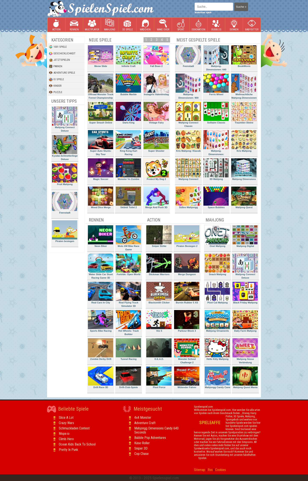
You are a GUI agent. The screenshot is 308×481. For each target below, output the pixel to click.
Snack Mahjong (217, 265)
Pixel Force (159, 378)
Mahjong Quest (243, 198)
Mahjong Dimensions (243, 169)
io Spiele (56, 79)
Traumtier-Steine (243, 113)
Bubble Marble (128, 85)
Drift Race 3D (100, 378)
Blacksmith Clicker (159, 293)
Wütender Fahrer (186, 378)
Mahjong (109, 25)
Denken (234, 25)
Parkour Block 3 (186, 321)
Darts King (128, 113)
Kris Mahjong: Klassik (188, 141)
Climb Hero (66, 439)
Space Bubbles (216, 198)
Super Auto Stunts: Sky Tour (100, 143)
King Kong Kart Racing (128, 143)
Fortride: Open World (128, 265)
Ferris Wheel (216, 85)
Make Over (163, 25)
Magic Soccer (100, 169)
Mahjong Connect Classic (188, 114)
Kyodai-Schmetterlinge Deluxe (65, 147)
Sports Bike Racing (100, 321)
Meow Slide (100, 56)
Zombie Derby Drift (100, 349)
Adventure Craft (144, 423)
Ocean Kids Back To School (77, 444)
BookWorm (243, 56)
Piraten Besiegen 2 (186, 236)
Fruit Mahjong (64, 174)
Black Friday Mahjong (245, 293)
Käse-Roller (142, 443)
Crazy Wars (66, 423)
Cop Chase (141, 454)
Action (56, 25)
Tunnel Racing (128, 349)
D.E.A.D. (159, 349)
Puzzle (55, 92)
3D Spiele (127, 25)
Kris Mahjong (243, 141)
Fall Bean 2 (156, 56)
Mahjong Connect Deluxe (64, 119)
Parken (55, 66)
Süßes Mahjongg (188, 198)
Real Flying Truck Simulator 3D (128, 294)
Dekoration (198, 25)
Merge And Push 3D (156, 198)
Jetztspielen (59, 60)
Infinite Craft (128, 56)
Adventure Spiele (62, 72)
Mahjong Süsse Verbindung (245, 351)
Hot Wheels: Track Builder (128, 323)
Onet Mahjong (217, 236)
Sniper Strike (159, 236)
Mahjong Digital (245, 236)
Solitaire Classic (216, 113)
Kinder (55, 86)
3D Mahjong (216, 169)
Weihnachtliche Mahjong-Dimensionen (244, 86)
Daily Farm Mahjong (245, 321)
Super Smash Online (100, 113)
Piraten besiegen (64, 231)
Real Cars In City (100, 293)
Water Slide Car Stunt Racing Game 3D (100, 266)
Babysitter (251, 25)
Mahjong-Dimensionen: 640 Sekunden (216, 58)
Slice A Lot (66, 418)
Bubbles (216, 25)
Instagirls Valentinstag (156, 85)
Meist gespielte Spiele (198, 40)
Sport (180, 25)
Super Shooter (156, 141)
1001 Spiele (58, 47)
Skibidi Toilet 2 (128, 198)
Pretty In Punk (68, 450)
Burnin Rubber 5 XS (186, 293)
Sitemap (199, 470)
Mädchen (145, 25)
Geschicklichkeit (62, 53)
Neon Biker (100, 236)
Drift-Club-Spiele (128, 378)
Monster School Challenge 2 (186, 351)
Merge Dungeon (186, 265)
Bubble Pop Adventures (150, 438)
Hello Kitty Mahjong (217, 349)
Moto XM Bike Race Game (128, 238)
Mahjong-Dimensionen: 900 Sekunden (188, 87)
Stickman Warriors (159, 265)
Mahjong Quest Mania (245, 378)
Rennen (74, 25)
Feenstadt (64, 203)
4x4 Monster (142, 418)
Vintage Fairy (156, 113)
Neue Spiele (100, 40)
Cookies (220, 470)
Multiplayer (92, 25)
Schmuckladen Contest (74, 428)
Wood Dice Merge (100, 198)
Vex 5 (159, 321)
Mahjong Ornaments (217, 321)
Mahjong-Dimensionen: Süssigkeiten (216, 143)
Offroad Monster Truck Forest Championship (100, 86)
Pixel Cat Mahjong (217, 293)
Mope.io (64, 434)
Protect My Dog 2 (156, 169)
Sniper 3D (141, 448)
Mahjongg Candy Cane (217, 378)
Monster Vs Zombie (128, 169)
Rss (210, 470)
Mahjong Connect (188, 169)
